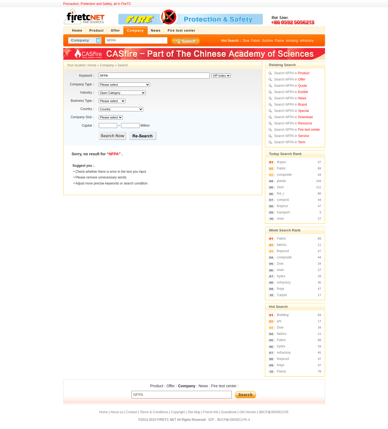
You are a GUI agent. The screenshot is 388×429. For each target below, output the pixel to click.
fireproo (282, 206)
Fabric (255, 41)
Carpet (282, 295)
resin (280, 219)
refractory (307, 41)
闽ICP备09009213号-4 (233, 420)
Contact (131, 412)
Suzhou (267, 41)
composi (283, 200)
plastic (281, 181)
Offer (170, 386)
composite (284, 175)
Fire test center (223, 386)
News (203, 386)
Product (156, 386)
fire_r (280, 193)
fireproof (283, 251)
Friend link (210, 412)
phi (279, 321)
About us (116, 412)
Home (92, 65)
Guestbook (229, 412)
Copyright (178, 412)
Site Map (194, 412)
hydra (281, 276)
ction (280, 187)
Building (283, 315)
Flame (279, 41)
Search (123, 65)
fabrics (282, 245)
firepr (280, 289)
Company (107, 65)
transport (283, 212)
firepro (281, 162)
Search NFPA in (291, 73)
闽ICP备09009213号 (274, 412)
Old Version (247, 412)
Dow (246, 41)
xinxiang (292, 41)
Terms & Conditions (154, 412)
